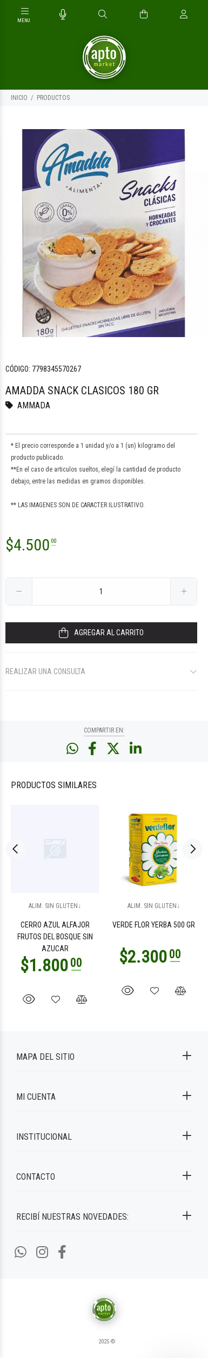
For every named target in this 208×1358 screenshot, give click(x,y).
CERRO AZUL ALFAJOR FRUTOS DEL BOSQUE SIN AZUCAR (55, 936)
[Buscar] (102, 14)
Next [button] (192, 848)
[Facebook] (62, 1252)
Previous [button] (15, 848)
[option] (104, 233)
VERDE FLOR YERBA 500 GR (153, 924)
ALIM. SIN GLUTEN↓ (55, 906)
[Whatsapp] (20, 1252)
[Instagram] (42, 1252)
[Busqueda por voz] (63, 14)
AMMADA (33, 405)
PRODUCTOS (53, 98)
